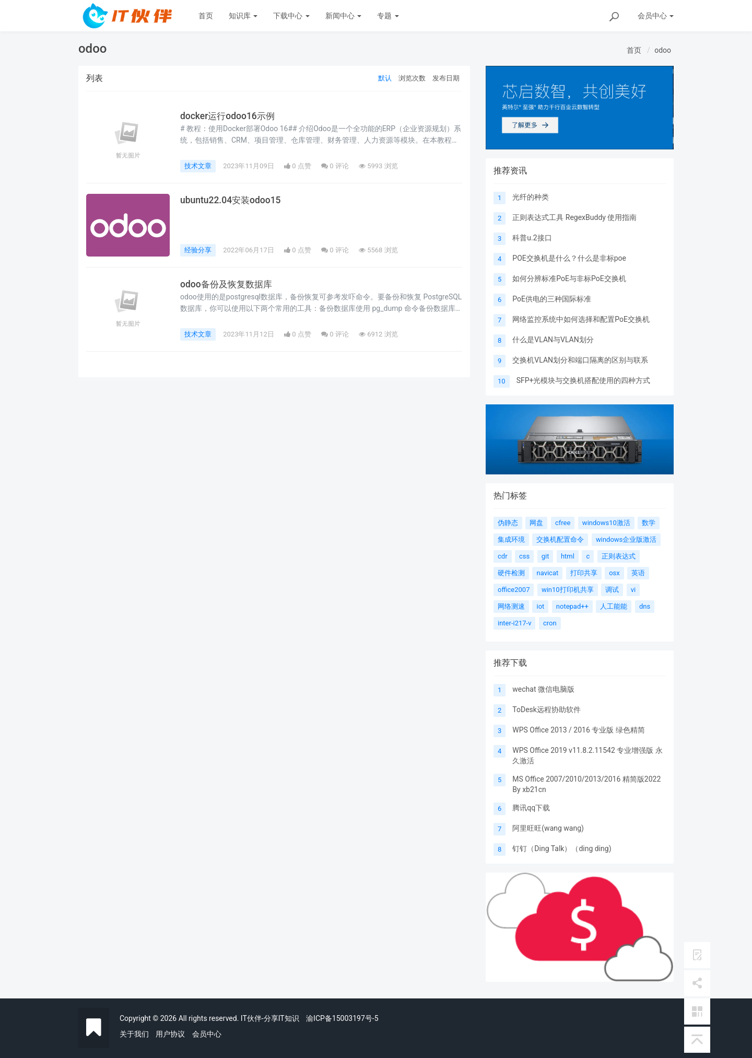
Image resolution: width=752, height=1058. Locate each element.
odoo (662, 50)
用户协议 (170, 1034)
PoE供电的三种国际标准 (551, 299)
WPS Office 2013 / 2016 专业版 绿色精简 (578, 730)
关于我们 (134, 1034)
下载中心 (291, 15)
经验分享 (198, 250)
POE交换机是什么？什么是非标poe (569, 258)
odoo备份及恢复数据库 (228, 284)
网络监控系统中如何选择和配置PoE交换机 (581, 319)
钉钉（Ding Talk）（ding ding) (561, 848)
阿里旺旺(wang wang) (548, 828)
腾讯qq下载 (531, 808)
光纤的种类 (530, 197)
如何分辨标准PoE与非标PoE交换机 (569, 278)
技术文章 (198, 166)
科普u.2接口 (531, 238)
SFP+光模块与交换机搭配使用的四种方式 (583, 380)
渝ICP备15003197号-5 (342, 1018)
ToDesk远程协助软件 (546, 709)
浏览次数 (412, 78)
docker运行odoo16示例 (228, 116)
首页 (205, 15)
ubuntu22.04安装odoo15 (231, 200)
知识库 (243, 15)
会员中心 (206, 1034)
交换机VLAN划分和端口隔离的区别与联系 (580, 360)
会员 (656, 15)
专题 (387, 15)
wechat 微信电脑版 (543, 689)
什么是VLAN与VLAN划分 (552, 339)
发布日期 (446, 78)
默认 (385, 78)
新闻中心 (343, 15)
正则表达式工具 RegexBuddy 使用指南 (574, 217)
